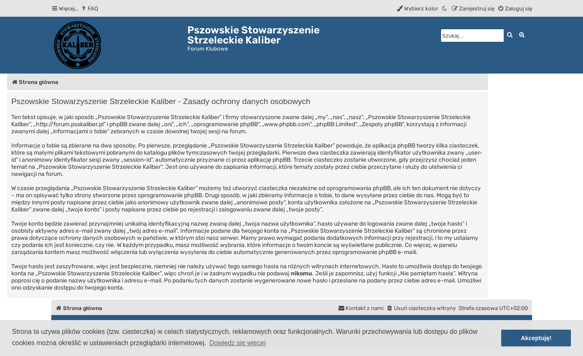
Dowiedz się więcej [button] (237, 342)
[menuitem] (89, 9)
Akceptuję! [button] (536, 338)
